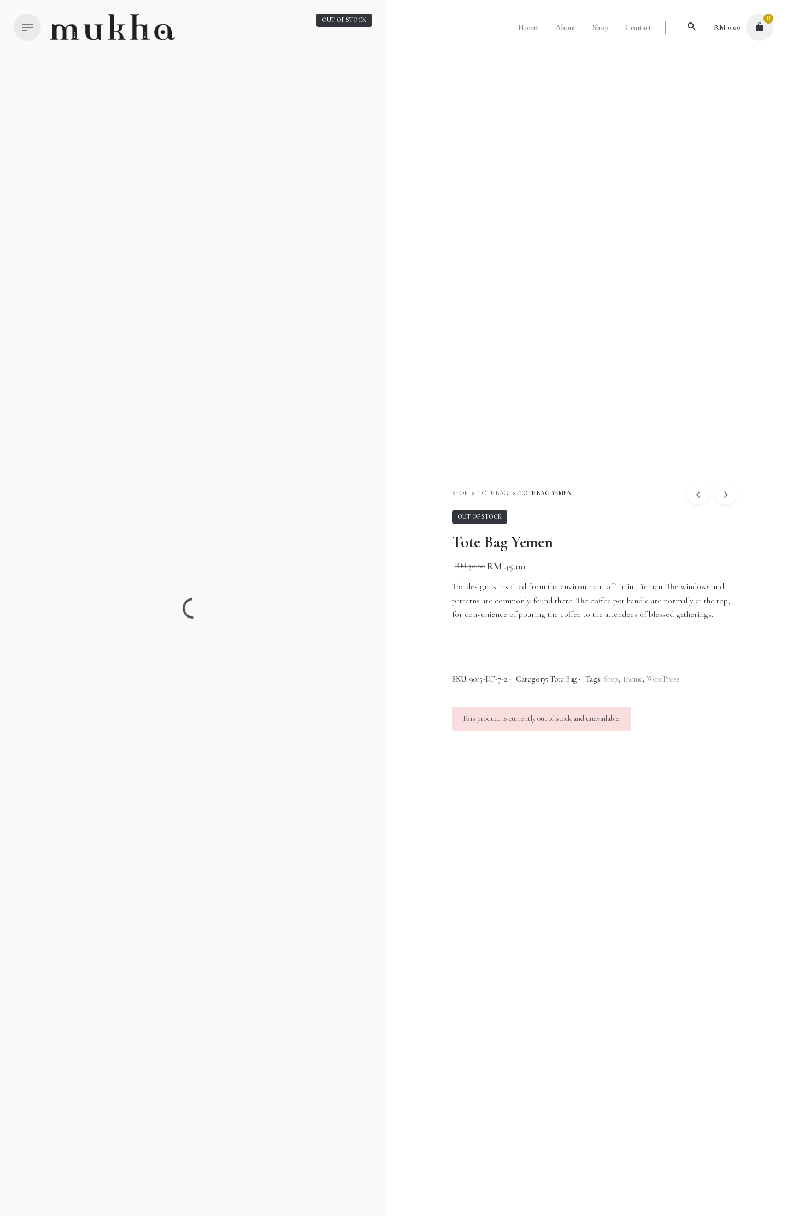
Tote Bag (493, 493)
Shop (460, 493)
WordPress (663, 679)
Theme (632, 679)
